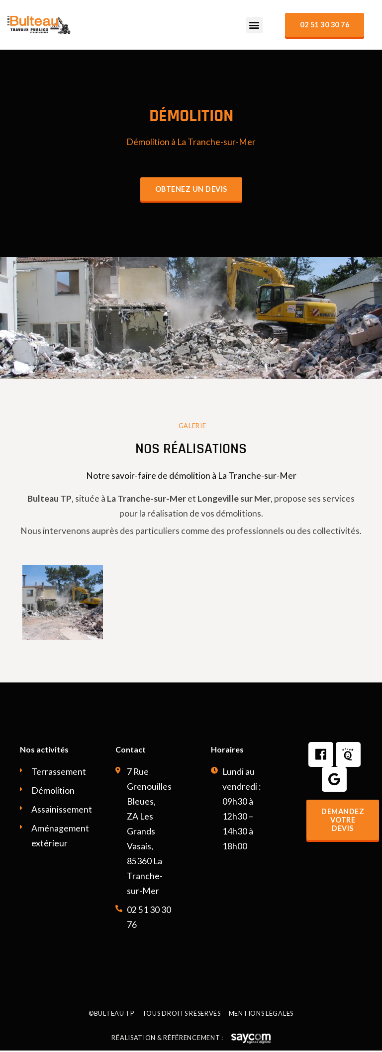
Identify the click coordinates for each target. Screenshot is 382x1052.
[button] (254, 25)
